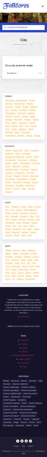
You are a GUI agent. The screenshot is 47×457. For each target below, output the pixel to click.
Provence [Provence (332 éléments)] (17, 182)
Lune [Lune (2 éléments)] (7, 266)
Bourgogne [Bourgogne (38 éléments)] (22, 160)
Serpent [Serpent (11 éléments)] (25, 232)
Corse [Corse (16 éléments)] (7, 166)
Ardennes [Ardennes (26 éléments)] (9, 154)
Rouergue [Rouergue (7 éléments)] (9, 186)
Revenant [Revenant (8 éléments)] (17, 229)
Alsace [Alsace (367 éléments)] (8, 151)
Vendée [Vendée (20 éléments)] (31, 189)
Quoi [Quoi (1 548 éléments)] (25, 226)
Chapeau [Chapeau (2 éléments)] (9, 257)
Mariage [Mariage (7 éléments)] (8, 120)
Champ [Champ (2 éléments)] (34, 254)
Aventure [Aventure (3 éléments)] (9, 107)
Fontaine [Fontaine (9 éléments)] (14, 216)
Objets (24, 352)
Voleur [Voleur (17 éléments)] (23, 236)
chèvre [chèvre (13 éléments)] (38, 207)
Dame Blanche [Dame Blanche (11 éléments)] (30, 210)
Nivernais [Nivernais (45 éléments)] (34, 176)
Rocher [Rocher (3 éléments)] (36, 273)
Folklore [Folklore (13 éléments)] (31, 113)
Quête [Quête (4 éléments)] (14, 129)
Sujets (24, 348)
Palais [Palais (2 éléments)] (14, 270)
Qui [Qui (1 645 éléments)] (20, 226)
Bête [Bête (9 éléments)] (7, 207)
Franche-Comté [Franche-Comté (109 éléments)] (11, 170)
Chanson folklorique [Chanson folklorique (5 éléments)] (11, 387)
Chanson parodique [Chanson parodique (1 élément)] (11, 390)
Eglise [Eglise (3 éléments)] (23, 260)
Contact (30, 446)
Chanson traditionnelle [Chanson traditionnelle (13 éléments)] (12, 394)
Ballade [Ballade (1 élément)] (6, 381)
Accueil (24, 44)
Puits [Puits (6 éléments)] (14, 273)
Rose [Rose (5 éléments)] (7, 276)
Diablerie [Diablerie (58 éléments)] (33, 107)
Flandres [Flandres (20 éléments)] (25, 166)
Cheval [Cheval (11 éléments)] (23, 207)
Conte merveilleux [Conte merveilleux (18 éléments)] (10, 406)
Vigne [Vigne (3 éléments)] (7, 279)
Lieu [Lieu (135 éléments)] (34, 263)
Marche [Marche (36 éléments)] (17, 176)
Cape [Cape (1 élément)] (40, 381)
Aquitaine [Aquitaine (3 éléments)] (35, 151)
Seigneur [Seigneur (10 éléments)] (16, 232)
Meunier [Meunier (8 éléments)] (26, 223)
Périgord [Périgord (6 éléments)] (26, 182)
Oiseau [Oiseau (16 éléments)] (34, 223)
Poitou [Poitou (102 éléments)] (8, 182)
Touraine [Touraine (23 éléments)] (16, 189)
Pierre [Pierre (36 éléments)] (7, 226)
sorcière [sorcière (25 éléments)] (8, 236)
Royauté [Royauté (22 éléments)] (9, 132)
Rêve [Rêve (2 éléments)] (14, 276)
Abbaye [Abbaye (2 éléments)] (8, 250)
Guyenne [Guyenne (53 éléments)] (9, 173)
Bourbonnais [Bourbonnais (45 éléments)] (10, 160)
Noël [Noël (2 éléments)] (21, 126)
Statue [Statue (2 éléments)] (28, 276)
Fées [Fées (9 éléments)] (7, 220)
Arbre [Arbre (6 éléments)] (23, 250)
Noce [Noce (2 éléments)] (7, 126)
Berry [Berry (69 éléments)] (36, 157)
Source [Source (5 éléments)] (21, 276)
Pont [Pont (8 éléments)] (7, 273)
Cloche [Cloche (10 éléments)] (35, 257)
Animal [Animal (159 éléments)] (16, 250)
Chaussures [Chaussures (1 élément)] (15, 397)
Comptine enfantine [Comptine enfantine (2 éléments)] (11, 403)
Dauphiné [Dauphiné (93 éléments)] (16, 166)
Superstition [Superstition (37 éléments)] (10, 136)
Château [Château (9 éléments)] (27, 257)
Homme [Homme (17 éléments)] (30, 220)
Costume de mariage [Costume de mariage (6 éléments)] (28, 413)
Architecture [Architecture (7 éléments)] (20, 104)
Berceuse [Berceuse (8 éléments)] (15, 381)
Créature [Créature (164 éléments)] (15, 260)
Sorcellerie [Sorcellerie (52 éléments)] (25, 132)
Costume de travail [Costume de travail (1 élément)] (11, 416)
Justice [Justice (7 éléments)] (17, 117)
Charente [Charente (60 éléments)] (36, 163)
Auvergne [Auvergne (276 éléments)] (26, 154)
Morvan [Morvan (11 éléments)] (25, 176)
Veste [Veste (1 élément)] (35, 425)
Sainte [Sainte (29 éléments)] (36, 229)
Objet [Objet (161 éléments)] (37, 266)
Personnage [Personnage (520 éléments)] (23, 270)
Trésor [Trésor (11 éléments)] (16, 236)
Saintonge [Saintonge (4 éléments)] (30, 186)
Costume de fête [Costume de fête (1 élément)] (10, 413)
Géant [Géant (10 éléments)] (14, 220)
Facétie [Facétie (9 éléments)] (26, 419)
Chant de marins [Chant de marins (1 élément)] (30, 394)
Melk (23, 453)
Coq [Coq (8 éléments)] (7, 210)
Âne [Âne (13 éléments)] (30, 236)
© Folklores (6, 451)
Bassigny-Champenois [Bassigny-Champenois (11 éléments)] (14, 157)
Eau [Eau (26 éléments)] (7, 110)
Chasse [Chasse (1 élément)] (25, 107)
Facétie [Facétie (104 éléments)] (14, 110)
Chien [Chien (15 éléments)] (30, 207)
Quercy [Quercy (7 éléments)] (35, 182)
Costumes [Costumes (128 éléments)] (7, 419)
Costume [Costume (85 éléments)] (7, 409)
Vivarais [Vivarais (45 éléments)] (8, 192)
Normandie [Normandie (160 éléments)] (10, 179)
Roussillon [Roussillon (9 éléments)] (20, 186)
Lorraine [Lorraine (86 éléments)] (8, 176)
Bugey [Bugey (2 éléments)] (8, 163)
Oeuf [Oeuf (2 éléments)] (7, 270)
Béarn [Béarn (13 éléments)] (15, 163)
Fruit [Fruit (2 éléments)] (23, 263)
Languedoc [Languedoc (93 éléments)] (19, 173)
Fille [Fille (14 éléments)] (7, 216)
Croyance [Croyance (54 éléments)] (17, 419)
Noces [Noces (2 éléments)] (14, 126)
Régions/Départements (24, 355)
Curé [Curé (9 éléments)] (13, 210)
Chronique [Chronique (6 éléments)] (26, 397)
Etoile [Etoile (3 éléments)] (30, 260)
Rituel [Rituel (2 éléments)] (30, 129)
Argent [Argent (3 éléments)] (30, 104)
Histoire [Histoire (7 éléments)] (8, 117)
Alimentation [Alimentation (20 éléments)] (22, 101)
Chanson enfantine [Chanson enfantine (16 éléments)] (20, 384)
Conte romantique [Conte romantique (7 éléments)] (27, 406)
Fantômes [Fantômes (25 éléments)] (21, 113)
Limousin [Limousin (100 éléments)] (30, 173)
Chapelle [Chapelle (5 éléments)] (18, 257)
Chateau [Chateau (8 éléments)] (15, 207)
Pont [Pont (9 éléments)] (14, 226)
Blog (23, 446)
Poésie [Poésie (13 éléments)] (32, 422)
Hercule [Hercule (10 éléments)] (22, 220)
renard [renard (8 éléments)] (8, 229)
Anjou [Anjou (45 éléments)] (26, 151)
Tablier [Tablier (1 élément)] (28, 425)
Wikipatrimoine (40, 451)
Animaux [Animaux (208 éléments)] (9, 104)
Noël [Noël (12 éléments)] (31, 266)
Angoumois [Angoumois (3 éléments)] (17, 151)
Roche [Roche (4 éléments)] (28, 273)
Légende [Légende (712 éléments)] (35, 419)
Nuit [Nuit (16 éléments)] (27, 126)
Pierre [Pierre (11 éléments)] (32, 270)
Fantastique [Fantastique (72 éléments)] (10, 113)
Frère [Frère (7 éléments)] (32, 216)
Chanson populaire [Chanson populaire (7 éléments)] (28, 390)
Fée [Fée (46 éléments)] (37, 216)
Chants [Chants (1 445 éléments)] (6, 397)
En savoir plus (11, 73)
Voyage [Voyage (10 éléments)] (37, 136)
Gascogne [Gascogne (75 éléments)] (24, 170)
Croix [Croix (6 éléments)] (7, 260)
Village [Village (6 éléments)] (29, 136)
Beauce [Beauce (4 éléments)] (29, 157)
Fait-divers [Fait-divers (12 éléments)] (23, 110)
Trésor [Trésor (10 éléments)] (35, 276)
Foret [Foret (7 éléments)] (17, 263)
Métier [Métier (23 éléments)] (14, 123)
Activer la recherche (16, 27)
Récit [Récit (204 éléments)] (39, 422)
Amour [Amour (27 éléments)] (32, 101)
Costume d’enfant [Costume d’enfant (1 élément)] (28, 416)
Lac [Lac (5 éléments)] (28, 263)
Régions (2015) (25, 359)
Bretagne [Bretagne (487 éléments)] (33, 160)
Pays (25, 367)
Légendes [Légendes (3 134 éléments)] (7, 422)
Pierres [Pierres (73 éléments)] (33, 126)
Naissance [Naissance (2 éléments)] (23, 123)
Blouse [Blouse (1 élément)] (24, 381)
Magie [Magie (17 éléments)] (32, 117)
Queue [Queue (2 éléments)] (21, 273)
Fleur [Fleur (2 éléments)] (36, 260)
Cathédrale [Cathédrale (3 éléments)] (24, 254)
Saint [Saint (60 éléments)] (30, 229)
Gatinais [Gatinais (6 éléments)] (34, 170)
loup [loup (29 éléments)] (38, 220)
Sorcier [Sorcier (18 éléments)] (33, 232)
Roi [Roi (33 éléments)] (24, 229)
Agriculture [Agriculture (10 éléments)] (10, 101)
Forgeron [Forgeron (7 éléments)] (24, 216)
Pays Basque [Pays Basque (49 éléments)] (22, 179)
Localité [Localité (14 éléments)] (25, 117)
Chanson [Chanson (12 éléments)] (6, 384)
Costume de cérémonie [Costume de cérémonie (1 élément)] (22, 409)
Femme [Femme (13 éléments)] (33, 213)
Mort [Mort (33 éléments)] (7, 123)
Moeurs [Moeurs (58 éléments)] (24, 422)
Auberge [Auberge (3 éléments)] (31, 250)
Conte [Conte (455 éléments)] (24, 403)
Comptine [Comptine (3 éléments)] (22, 400)
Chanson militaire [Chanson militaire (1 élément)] (28, 387)
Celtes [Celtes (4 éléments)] (17, 107)
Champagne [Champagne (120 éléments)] (25, 163)
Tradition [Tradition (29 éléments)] (20, 136)
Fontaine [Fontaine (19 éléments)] (9, 263)
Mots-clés (25, 340)
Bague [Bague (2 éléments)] (8, 254)
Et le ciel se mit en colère (19, 65)
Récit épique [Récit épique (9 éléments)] (8, 425)
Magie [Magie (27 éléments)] (16, 422)
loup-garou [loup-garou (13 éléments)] (9, 223)
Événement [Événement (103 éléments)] (30, 279)
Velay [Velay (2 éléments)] (24, 189)
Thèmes (24, 344)
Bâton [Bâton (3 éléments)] (15, 254)
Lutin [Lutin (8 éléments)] (18, 223)
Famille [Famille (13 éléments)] (32, 110)
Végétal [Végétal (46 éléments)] (20, 279)
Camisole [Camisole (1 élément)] (32, 381)
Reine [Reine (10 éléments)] (31, 226)
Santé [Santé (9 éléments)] (17, 132)
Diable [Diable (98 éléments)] (8, 213)
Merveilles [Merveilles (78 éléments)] (18, 120)
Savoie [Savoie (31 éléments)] (8, 189)
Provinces (24, 363)
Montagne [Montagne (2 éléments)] (16, 266)
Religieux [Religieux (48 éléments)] (22, 129)
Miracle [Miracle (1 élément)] (36, 120)
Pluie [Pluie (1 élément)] (7, 129)
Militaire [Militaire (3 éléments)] (27, 120)
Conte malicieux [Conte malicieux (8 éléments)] (35, 403)
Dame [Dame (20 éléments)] (19, 210)
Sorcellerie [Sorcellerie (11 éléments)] (20, 425)
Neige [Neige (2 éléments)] (25, 266)
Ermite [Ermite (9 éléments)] (15, 213)
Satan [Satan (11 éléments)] (7, 232)
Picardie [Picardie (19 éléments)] (33, 179)
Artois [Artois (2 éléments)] (17, 154)
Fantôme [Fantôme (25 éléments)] (24, 213)
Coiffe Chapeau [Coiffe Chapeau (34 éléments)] (9, 400)
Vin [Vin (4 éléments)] (13, 279)
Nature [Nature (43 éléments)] (32, 123)
